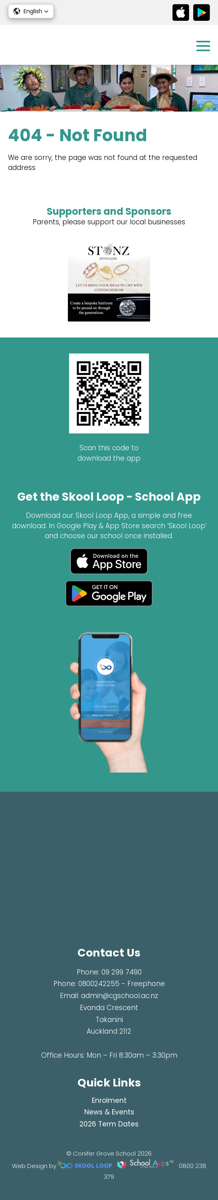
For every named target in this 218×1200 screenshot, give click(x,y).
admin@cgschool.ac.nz (119, 995)
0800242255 (98, 983)
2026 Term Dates (109, 1124)
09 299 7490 (121, 972)
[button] (31, 11)
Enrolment (109, 1100)
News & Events (109, 1112)
